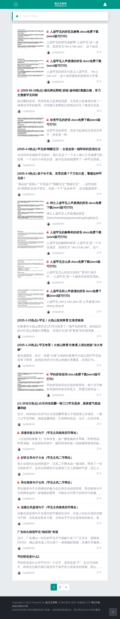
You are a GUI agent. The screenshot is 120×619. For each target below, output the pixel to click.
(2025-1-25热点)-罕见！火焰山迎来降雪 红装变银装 (50, 320)
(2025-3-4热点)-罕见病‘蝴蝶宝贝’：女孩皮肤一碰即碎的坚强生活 (58, 149)
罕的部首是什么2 (28, 556)
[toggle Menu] (16, 4)
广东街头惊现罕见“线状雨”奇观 (37, 532)
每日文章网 (51, 602)
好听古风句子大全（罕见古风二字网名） (47, 457)
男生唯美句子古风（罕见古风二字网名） (47, 482)
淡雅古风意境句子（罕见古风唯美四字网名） (50, 507)
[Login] (105, 4)
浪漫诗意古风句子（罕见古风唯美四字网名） (50, 432)
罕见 (34, 16)
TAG (25, 16)
